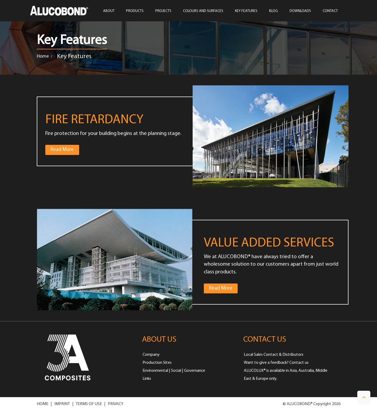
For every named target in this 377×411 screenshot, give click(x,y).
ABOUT (109, 11)
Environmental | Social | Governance (174, 371)
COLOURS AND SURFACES (203, 11)
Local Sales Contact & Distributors (273, 355)
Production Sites (157, 363)
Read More (65, 149)
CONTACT (330, 11)
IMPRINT (62, 404)
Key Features (246, 11)
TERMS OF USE (89, 404)
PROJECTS (163, 11)
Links (147, 379)
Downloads (300, 11)
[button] (363, 397)
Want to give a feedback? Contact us (276, 363)
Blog (273, 11)
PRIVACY (115, 404)
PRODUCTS (135, 11)
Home (43, 56)
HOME (42, 404)
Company (151, 355)
